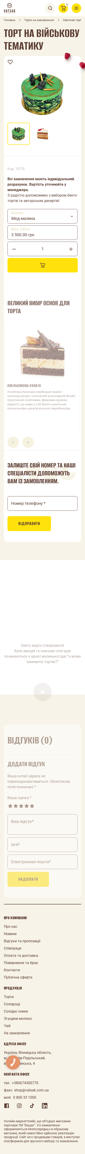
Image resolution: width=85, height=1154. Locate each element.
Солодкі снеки (16, 1011)
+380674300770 (25, 1083)
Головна (9, 20)
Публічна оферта (18, 977)
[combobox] (42, 216)
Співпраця (12, 948)
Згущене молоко (18, 1018)
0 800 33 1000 (24, 1097)
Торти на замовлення (39, 20)
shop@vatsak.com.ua (31, 1090)
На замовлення (17, 1033)
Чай (7, 1026)
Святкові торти (73, 20)
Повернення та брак (21, 963)
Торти (9, 997)
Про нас (10, 926)
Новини (10, 934)
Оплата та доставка (21, 955)
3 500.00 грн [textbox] (22, 234)
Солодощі (12, 1004)
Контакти (12, 970)
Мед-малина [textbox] (23, 218)
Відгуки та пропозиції (22, 941)
